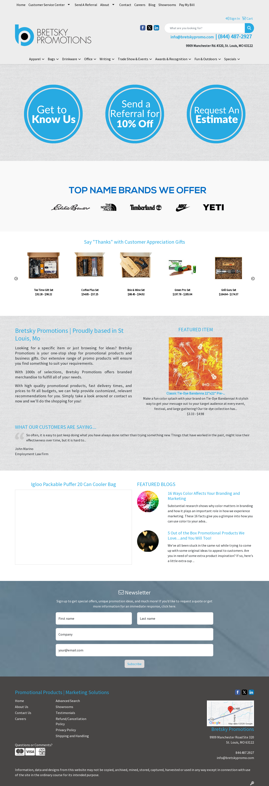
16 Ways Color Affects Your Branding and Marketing (204, 495)
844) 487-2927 (236, 36)
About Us (21, 707)
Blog (151, 5)
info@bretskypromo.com (235, 758)
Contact (125, 5)
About (104, 5)
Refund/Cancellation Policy (71, 721)
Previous (16, 279)
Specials (230, 59)
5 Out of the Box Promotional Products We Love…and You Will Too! (206, 535)
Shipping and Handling (72, 736)
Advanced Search (68, 701)
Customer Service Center (46, 5)
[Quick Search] (204, 28)
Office (88, 59)
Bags (51, 59)
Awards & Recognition (171, 59)
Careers (139, 5)
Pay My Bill (187, 5)
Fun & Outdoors (205, 59)
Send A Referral (86, 5)
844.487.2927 (245, 752)
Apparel (35, 59)
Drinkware (69, 59)
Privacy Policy (66, 730)
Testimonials (65, 713)
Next (253, 279)
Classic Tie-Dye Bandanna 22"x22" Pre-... (195, 393)
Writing (105, 59)
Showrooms (167, 5)
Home (20, 5)
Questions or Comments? (33, 745)
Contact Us (23, 713)
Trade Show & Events (133, 59)
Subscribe (134, 664)
